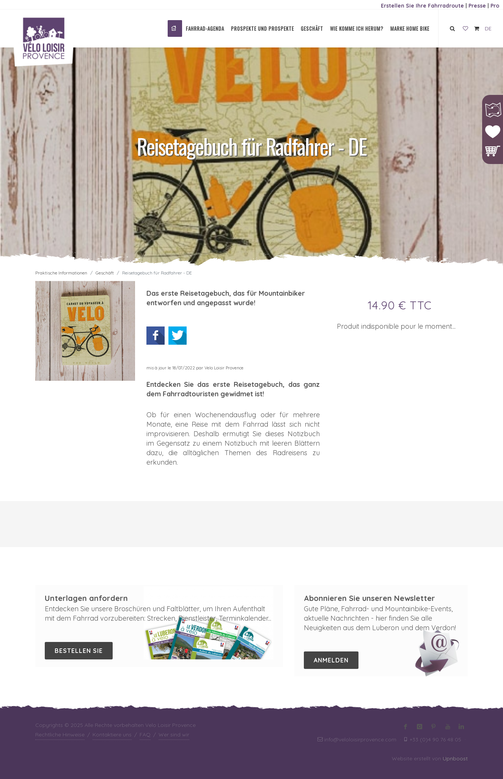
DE (488, 28)
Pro (494, 5)
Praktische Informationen (61, 273)
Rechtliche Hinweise (60, 734)
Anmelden (331, 660)
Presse (477, 5)
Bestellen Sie (79, 650)
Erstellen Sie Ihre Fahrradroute (422, 5)
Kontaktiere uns (112, 734)
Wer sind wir (174, 734)
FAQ (145, 734)
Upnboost (455, 758)
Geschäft (105, 273)
